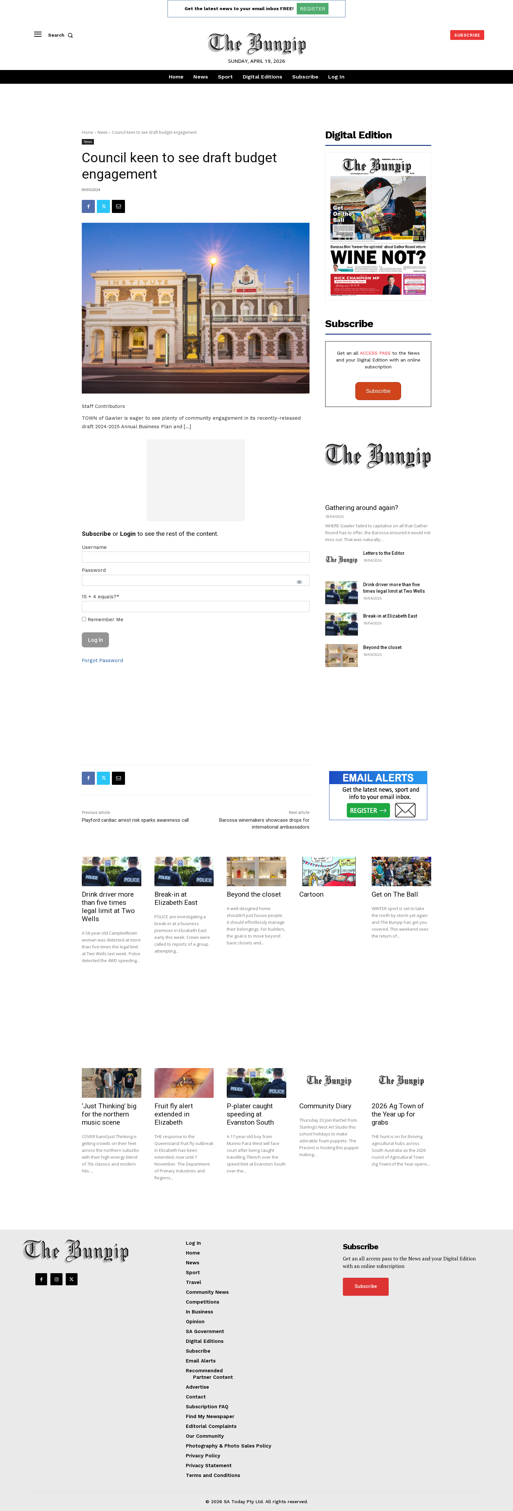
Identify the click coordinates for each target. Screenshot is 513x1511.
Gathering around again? (361, 508)
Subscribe (378, 391)
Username (94, 547)
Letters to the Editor (384, 553)
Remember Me (102, 620)
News (102, 132)
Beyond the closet (382, 647)
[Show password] (299, 582)
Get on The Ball (395, 894)
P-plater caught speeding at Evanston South (250, 1114)
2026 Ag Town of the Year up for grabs (398, 1114)
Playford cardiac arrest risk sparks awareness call (135, 820)
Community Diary (325, 1106)
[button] (62, 35)
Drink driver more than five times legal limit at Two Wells (108, 906)
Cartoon (311, 894)
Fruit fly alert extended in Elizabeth (173, 1114)
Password (94, 570)
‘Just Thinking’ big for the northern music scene (109, 1114)
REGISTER (312, 9)
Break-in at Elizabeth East (390, 616)
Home (87, 132)
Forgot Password (102, 660)
